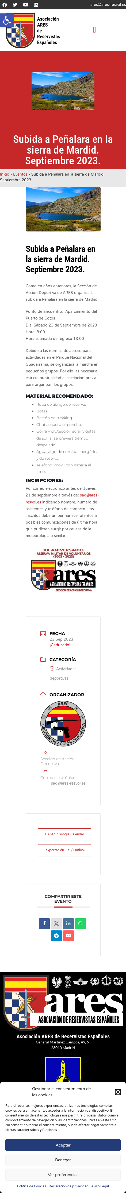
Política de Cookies (31, 1186)
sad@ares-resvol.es (68, 783)
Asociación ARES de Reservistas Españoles (63, 1036)
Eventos (20, 174)
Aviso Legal (100, 1186)
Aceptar (63, 1145)
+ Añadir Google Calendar (64, 834)
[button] (7, 20)
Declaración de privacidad (69, 1186)
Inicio (4, 174)
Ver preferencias (63, 1174)
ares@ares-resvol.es (108, 4)
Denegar (63, 1160)
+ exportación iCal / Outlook (64, 850)
